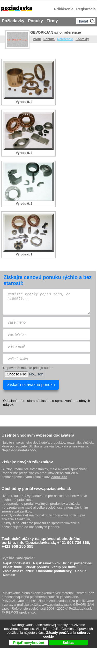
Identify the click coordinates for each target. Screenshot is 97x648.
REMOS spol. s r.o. (21, 612)
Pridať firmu (12, 565)
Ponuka (49, 39)
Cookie (80, 569)
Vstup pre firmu (63, 565)
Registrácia (86, 9)
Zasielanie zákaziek (18, 569)
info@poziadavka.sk (36, 542)
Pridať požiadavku (77, 561)
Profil (37, 39)
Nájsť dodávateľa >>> (19, 450)
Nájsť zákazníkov (47, 561)
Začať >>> (59, 477)
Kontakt (9, 573)
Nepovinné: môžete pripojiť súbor (28, 368)
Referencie (65, 39)
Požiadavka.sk (80, 608)
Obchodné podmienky (54, 569)
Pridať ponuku (37, 565)
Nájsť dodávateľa (17, 561)
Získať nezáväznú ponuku (31, 384)
